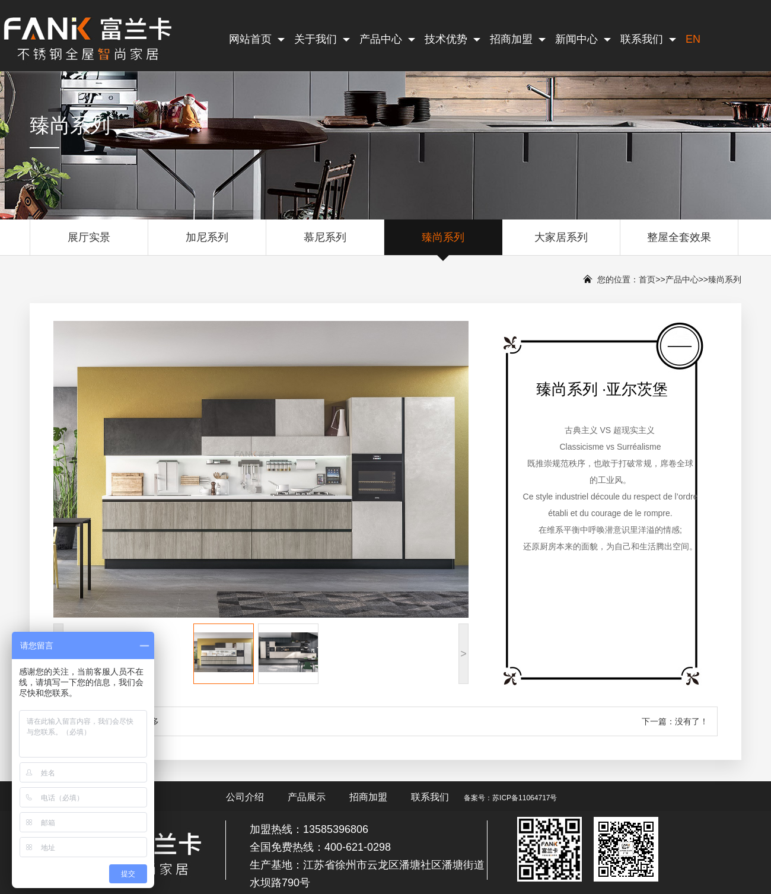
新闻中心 (583, 39)
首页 (647, 279)
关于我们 (322, 39)
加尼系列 (207, 243)
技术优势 (452, 39)
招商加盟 (518, 39)
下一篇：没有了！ (675, 721)
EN (693, 39)
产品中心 (387, 39)
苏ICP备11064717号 (524, 798)
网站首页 (257, 39)
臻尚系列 (443, 243)
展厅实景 (89, 243)
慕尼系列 (325, 243)
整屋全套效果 (679, 243)
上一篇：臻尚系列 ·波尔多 (111, 721)
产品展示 (307, 797)
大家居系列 (561, 243)
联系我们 (648, 39)
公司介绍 (245, 797)
